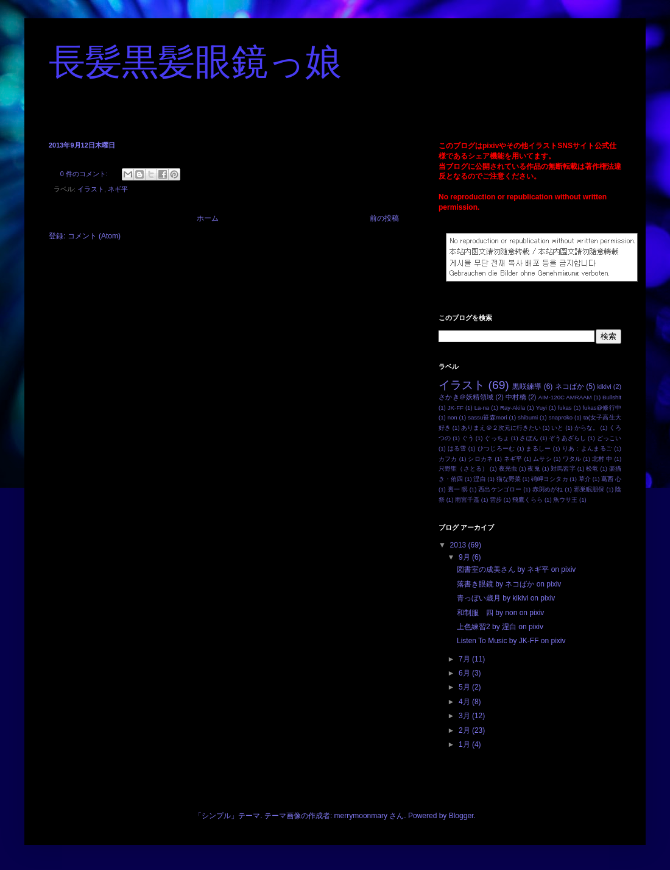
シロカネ (480, 458)
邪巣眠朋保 (589, 489)
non (452, 417)
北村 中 (602, 458)
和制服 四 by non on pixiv (500, 612)
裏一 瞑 (458, 489)
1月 (465, 744)
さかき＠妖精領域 (466, 397)
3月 (465, 715)
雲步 (496, 499)
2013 (459, 545)
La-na (482, 407)
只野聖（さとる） (463, 468)
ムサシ (542, 458)
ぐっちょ (496, 438)
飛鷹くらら (527, 499)
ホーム (208, 218)
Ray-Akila (512, 407)
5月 (465, 687)
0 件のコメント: (85, 173)
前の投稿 (384, 218)
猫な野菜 (508, 479)
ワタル (572, 458)
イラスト (90, 189)
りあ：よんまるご (587, 448)
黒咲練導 (526, 386)
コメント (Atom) (94, 236)
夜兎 (533, 468)
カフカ (448, 458)
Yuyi (541, 407)
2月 (465, 730)
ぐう (468, 438)
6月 (465, 673)
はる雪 (457, 448)
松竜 (592, 468)
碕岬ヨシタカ (549, 479)
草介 (585, 479)
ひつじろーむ (496, 448)
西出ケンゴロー (499, 489)
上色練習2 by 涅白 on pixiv (500, 626)
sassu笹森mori (487, 417)
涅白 (479, 479)
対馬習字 (563, 468)
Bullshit (611, 397)
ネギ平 (118, 189)
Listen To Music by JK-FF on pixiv (511, 640)
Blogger (461, 815)
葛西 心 (611, 479)
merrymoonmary (360, 815)
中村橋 (516, 397)
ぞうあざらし (567, 438)
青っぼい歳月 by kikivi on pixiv (506, 598)
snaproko (561, 417)
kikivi (604, 386)
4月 (465, 701)
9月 (465, 557)
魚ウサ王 (565, 499)
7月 (465, 659)
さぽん (529, 438)
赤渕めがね (547, 489)
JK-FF (456, 407)
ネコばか (569, 386)
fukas (565, 407)
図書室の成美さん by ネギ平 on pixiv (516, 569)
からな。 (586, 427)
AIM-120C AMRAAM (565, 397)
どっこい (609, 438)
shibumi (528, 417)
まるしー (538, 448)
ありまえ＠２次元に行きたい (501, 427)
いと (557, 427)
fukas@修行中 (601, 407)
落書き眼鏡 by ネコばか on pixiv (509, 584)
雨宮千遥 (467, 499)
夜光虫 (508, 468)
